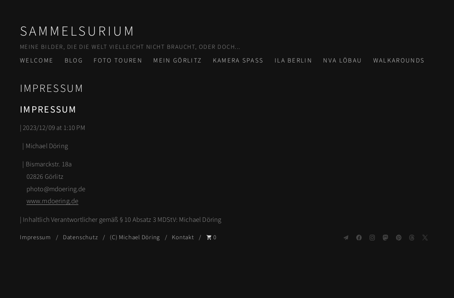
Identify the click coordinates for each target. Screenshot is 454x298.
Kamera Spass (238, 60)
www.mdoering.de (52, 201)
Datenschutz (80, 237)
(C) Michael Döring (135, 237)
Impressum (35, 237)
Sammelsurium (77, 31)
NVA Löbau (342, 60)
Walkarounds (399, 60)
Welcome (36, 60)
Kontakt (183, 237)
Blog (74, 60)
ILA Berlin (293, 60)
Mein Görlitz (177, 60)
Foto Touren (118, 60)
